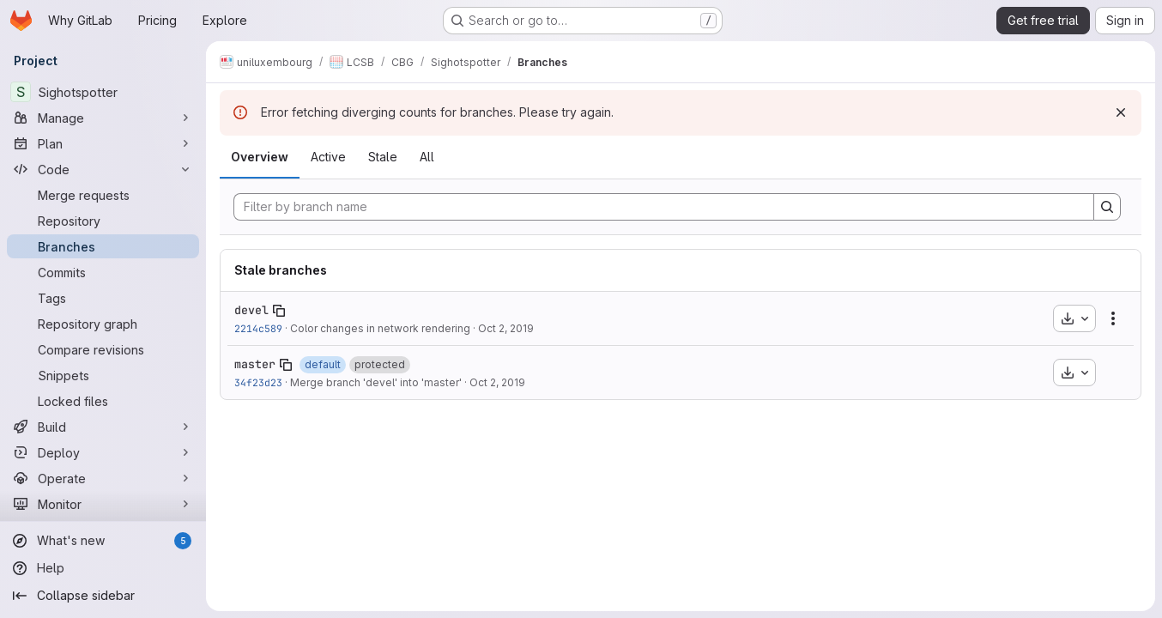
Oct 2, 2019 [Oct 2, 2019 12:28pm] (506, 328)
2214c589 (258, 328)
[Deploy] (103, 452)
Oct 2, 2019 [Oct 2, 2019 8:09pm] (497, 382)
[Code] (103, 169)
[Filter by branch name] (663, 207)
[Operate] (103, 478)
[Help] (103, 568)
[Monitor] (103, 504)
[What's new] (103, 541)
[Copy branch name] (279, 310)
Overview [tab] (259, 156)
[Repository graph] (103, 324)
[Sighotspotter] (103, 92)
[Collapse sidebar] (103, 596)
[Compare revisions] (103, 349)
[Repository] (103, 221)
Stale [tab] (382, 156)
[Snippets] (103, 375)
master (254, 364)
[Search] (1107, 207)
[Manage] (103, 118)
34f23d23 (258, 382)
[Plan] (103, 143)
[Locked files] (103, 401)
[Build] (103, 427)
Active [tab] (328, 156)
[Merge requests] (103, 195)
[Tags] (103, 298)
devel (251, 310)
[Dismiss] (1121, 112)
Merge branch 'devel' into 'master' (376, 382)
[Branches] (103, 246)
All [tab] (427, 156)
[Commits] (103, 272)
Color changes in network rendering (380, 328)
